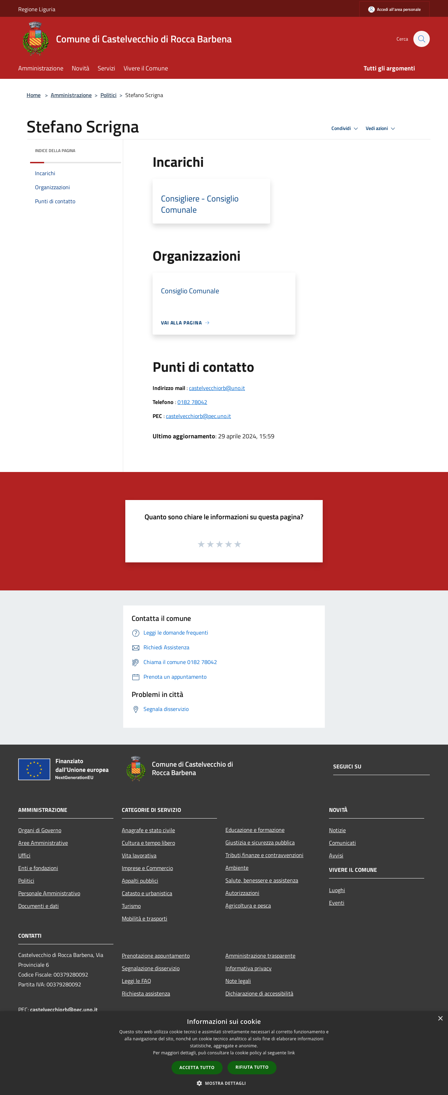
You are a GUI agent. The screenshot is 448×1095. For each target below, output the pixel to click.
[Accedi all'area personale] (394, 9)
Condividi (345, 128)
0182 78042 (192, 402)
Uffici (24, 855)
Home (34, 95)
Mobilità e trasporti (144, 918)
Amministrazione (71, 95)
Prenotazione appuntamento (156, 955)
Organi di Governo (39, 830)
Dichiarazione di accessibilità (259, 993)
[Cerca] (421, 38)
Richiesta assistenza (146, 993)
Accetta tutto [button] (197, 1067)
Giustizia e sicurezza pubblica (260, 842)
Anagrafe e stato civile (148, 830)
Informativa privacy (248, 968)
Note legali (238, 981)
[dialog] (224, 1053)
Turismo (131, 906)
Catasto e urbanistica (147, 893)
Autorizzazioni (242, 893)
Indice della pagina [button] (55, 150)
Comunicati (342, 843)
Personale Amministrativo (49, 893)
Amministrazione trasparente (260, 955)
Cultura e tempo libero (148, 843)
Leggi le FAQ (136, 981)
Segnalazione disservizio (151, 968)
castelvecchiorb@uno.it (217, 388)
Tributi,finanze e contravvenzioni (264, 855)
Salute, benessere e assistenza (261, 880)
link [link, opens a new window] (291, 1053)
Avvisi (336, 855)
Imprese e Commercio (147, 868)
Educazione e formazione (255, 830)
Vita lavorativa (139, 855)
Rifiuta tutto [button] (252, 1067)
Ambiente (236, 867)
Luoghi (337, 890)
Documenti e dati (38, 906)
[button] (224, 1083)
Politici (108, 95)
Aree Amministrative (43, 843)
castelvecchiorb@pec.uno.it (198, 416)
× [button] (440, 1018)
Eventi (336, 902)
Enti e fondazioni (38, 868)
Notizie (337, 830)
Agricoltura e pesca (248, 905)
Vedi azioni (381, 128)
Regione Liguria (36, 9)
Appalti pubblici (140, 880)
